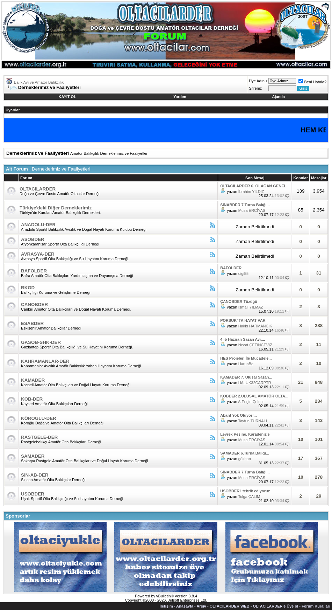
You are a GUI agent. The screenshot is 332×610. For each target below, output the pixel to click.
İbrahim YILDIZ (251, 191)
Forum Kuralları (316, 606)
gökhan (244, 459)
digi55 (243, 273)
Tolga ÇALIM (249, 496)
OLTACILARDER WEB (230, 606)
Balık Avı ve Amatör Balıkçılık (39, 82)
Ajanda (278, 97)
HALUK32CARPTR (254, 383)
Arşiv (201, 606)
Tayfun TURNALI (252, 421)
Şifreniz (255, 88)
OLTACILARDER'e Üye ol (275, 606)
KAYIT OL (67, 97)
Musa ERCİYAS (251, 210)
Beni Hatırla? (312, 82)
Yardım (179, 97)
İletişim (166, 606)
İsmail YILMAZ (250, 307)
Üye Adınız (258, 81)
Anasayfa (184, 606)
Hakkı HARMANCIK (255, 326)
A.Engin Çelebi (251, 402)
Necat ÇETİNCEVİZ (255, 345)
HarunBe (245, 364)
